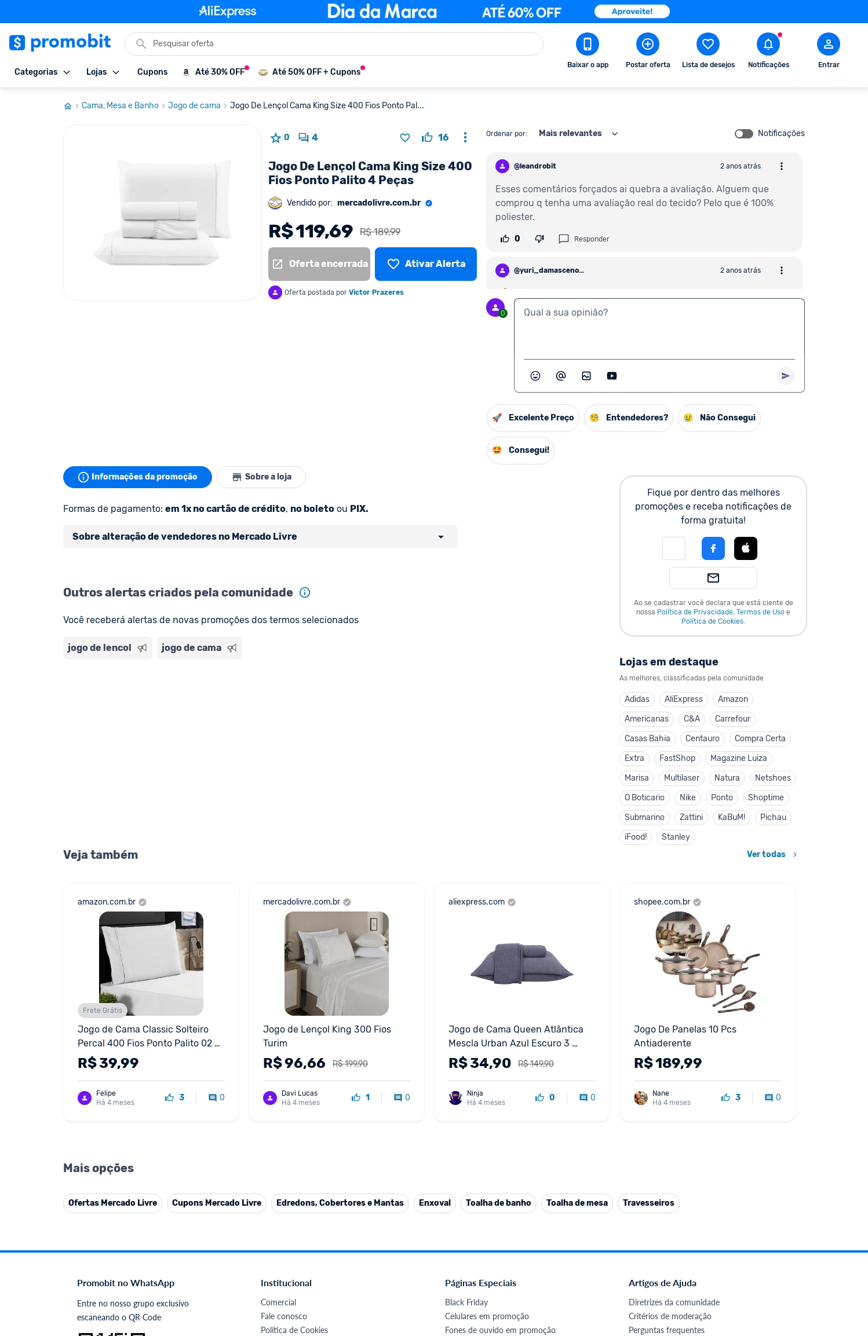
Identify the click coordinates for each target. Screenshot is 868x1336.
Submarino (645, 817)
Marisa (637, 778)
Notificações (781, 133)
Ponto (722, 798)
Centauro (702, 739)
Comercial (278, 1063)
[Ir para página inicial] (72, 106)
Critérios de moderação (670, 1077)
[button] (673, 548)
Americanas (647, 719)
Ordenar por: (506, 134)
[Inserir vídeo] (611, 375)
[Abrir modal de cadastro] (828, 52)
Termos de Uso (760, 612)
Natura (727, 778)
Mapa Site (279, 1133)
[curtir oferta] (435, 138)
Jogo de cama (199, 106)
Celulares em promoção (487, 1077)
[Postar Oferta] (648, 52)
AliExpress (684, 699)
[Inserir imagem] (586, 375)
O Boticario (645, 798)
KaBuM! (731, 817)
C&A (692, 719)
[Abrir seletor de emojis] (535, 375)
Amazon (733, 699)
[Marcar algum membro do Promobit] (560, 375)
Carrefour (732, 719)
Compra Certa (760, 739)
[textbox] (659, 326)
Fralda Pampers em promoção (498, 1133)
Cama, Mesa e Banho (125, 106)
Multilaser (681, 778)
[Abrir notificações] (768, 52)
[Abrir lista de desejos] (708, 52)
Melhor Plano (284, 1202)
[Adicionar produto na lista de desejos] (405, 137)
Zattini (691, 817)
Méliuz (272, 1216)
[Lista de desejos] (426, 264)
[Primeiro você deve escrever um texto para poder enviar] (785, 376)
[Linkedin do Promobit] (742, 1256)
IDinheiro (277, 1189)
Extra (634, 758)
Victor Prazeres (376, 292)
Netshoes (773, 778)
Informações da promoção (138, 477)
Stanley (676, 837)
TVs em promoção (477, 1147)
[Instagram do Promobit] (710, 1256)
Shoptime (766, 798)
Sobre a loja (261, 477)
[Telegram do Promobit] (774, 1256)
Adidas (637, 699)
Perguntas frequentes (667, 1091)
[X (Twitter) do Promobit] (677, 1256)
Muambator (282, 1244)
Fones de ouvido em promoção (500, 1091)
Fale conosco (284, 1077)
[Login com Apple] (745, 548)
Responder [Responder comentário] (584, 239)
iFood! (636, 837)
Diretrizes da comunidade (674, 1063)
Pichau (773, 817)
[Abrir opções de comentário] (781, 166)
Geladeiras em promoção (489, 1119)
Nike (688, 798)
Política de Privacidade (695, 612)
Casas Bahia (647, 739)
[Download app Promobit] (587, 52)
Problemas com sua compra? (680, 1105)
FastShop (677, 758)
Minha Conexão (289, 1230)
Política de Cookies (712, 621)
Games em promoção (483, 1105)
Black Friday (466, 1063)
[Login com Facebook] (713, 548)
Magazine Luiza (738, 758)
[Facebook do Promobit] (645, 1256)
